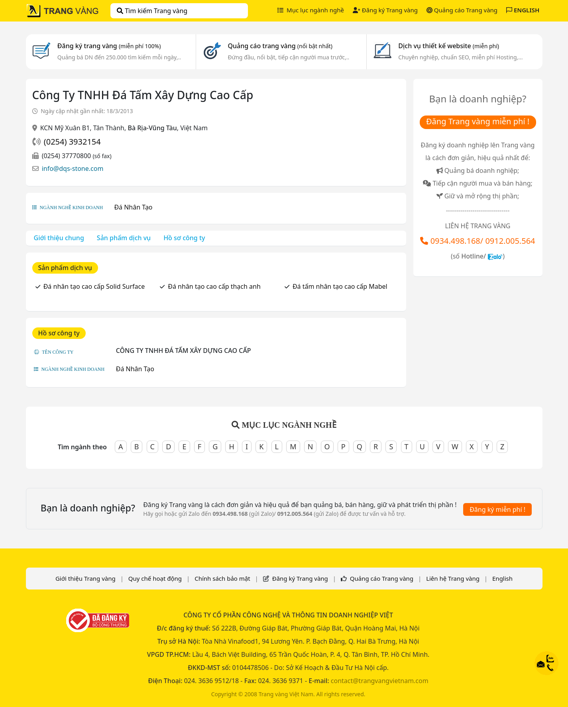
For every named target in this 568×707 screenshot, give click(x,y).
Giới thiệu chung (59, 237)
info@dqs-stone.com (73, 168)
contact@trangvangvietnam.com (379, 680)
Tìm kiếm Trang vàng (152, 10)
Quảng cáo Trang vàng (461, 10)
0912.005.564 (510, 240)
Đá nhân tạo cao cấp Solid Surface (94, 286)
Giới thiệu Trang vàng (85, 578)
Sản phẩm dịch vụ (124, 237)
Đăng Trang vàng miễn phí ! (477, 121)
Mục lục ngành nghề (310, 10)
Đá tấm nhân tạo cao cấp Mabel (340, 286)
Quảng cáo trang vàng (280, 45)
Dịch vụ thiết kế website (448, 45)
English (502, 578)
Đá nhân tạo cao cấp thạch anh (214, 286)
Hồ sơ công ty (184, 237)
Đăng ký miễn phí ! (497, 509)
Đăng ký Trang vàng (385, 10)
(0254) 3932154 (72, 141)
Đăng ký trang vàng (109, 45)
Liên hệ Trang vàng (453, 578)
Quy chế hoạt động (155, 578)
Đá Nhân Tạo (133, 207)
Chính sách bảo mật (222, 578)
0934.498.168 (455, 240)
